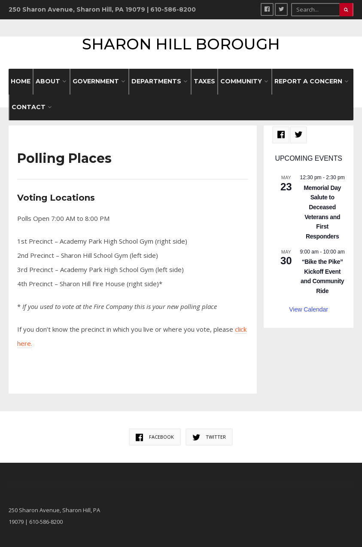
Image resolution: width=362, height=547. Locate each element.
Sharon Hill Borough (181, 44)
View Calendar (308, 309)
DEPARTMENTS (156, 81)
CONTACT (29, 107)
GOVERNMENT (96, 81)
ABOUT (48, 81)
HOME (20, 81)
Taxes (204, 81)
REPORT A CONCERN (308, 81)
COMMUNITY (241, 81)
